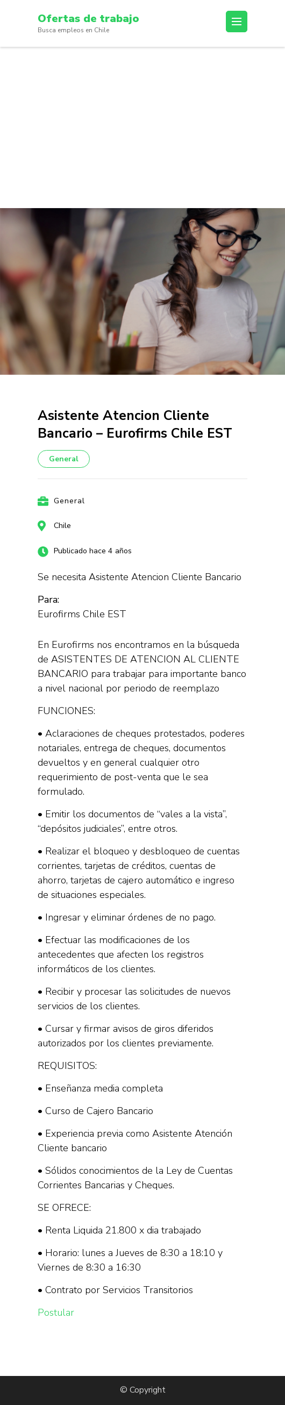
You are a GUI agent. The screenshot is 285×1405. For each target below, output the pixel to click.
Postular (56, 1312)
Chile (62, 525)
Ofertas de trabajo (88, 18)
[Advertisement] (142, 127)
